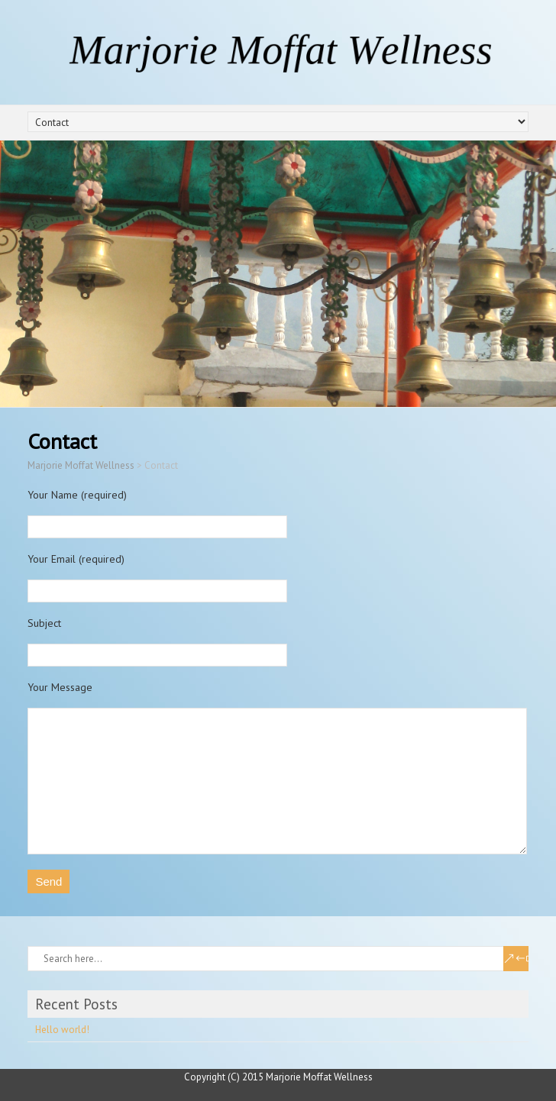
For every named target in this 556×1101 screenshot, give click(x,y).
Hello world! (62, 1029)
